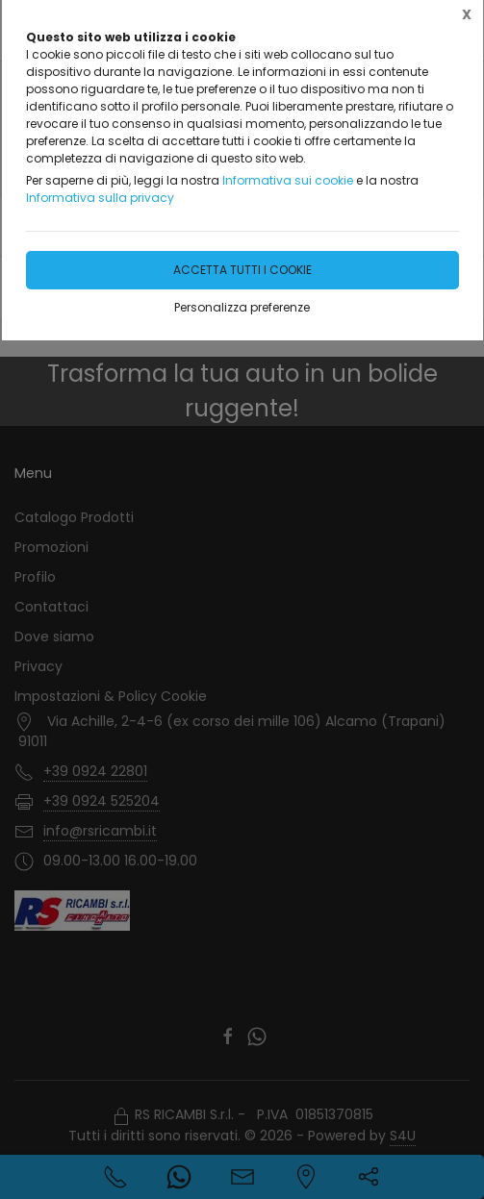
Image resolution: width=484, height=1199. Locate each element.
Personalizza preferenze (242, 307)
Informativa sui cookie (287, 180)
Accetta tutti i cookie (242, 270)
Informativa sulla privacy (100, 197)
